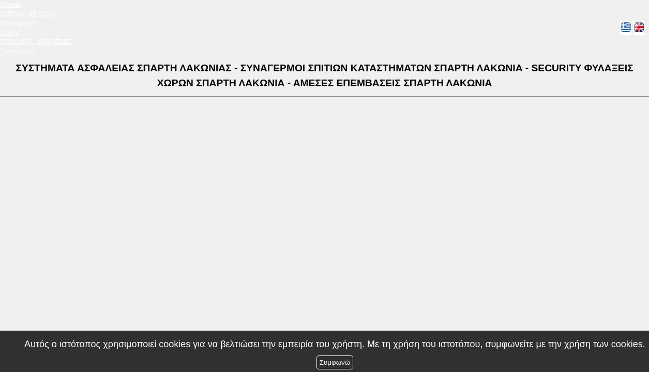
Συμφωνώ (335, 362)
